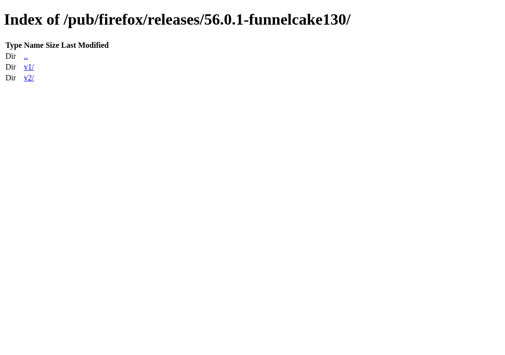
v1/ (29, 67)
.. (26, 56)
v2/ (29, 77)
